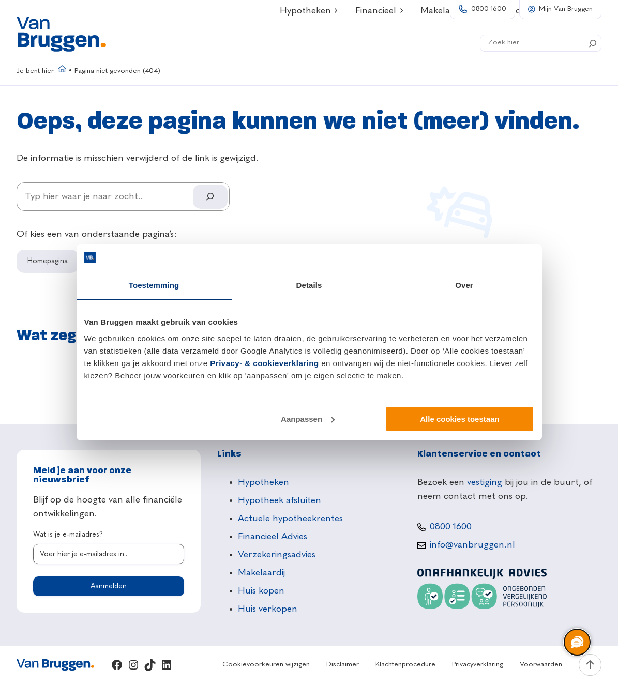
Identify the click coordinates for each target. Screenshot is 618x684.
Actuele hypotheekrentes (290, 518)
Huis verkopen (267, 609)
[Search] (592, 43)
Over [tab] (464, 285)
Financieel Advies (272, 536)
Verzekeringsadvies (276, 554)
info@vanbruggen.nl (472, 545)
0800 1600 (488, 9)
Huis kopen (261, 591)
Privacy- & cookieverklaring (264, 363)
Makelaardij (261, 572)
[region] (576, 642)
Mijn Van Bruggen (566, 9)
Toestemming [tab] (154, 285)
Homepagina (47, 261)
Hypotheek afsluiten (279, 500)
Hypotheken (263, 482)
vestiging (484, 482)
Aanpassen (308, 419)
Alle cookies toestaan (459, 419)
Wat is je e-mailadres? (68, 534)
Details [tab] (309, 285)
